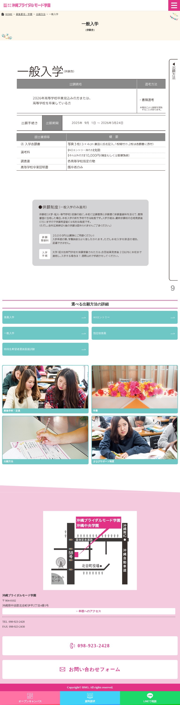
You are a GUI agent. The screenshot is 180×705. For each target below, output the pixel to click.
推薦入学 (9, 317)
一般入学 (9, 333)
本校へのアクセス (90, 611)
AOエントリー (101, 317)
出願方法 (40, 14)
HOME (8, 14)
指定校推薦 (99, 333)
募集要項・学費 (24, 14)
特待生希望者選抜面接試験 (19, 349)
